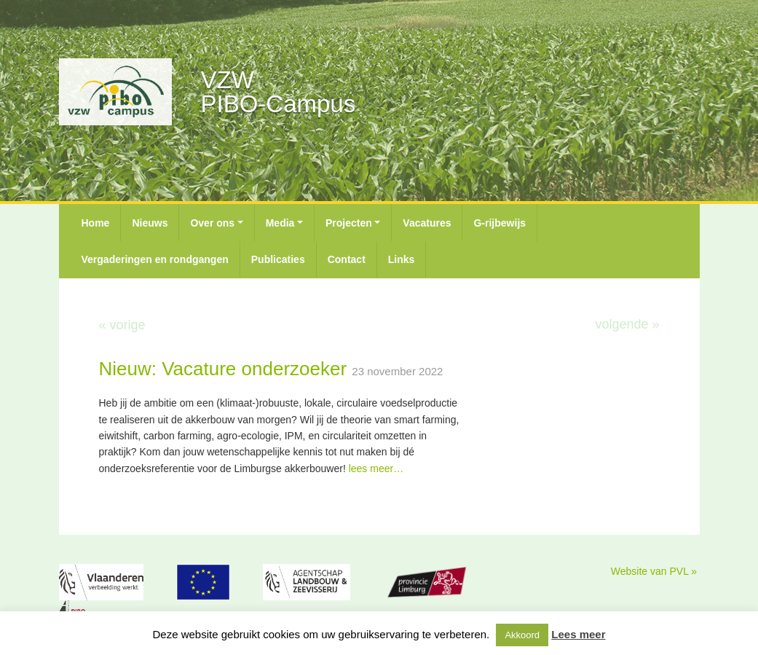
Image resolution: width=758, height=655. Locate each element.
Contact (347, 259)
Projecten (348, 223)
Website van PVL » (654, 571)
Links (401, 259)
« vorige (122, 325)
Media (280, 223)
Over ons (212, 223)
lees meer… (376, 468)
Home (96, 223)
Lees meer (578, 634)
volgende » (627, 324)
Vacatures (427, 223)
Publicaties (278, 259)
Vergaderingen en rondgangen (155, 259)
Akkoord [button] (522, 634)
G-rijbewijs (499, 223)
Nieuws (149, 223)
